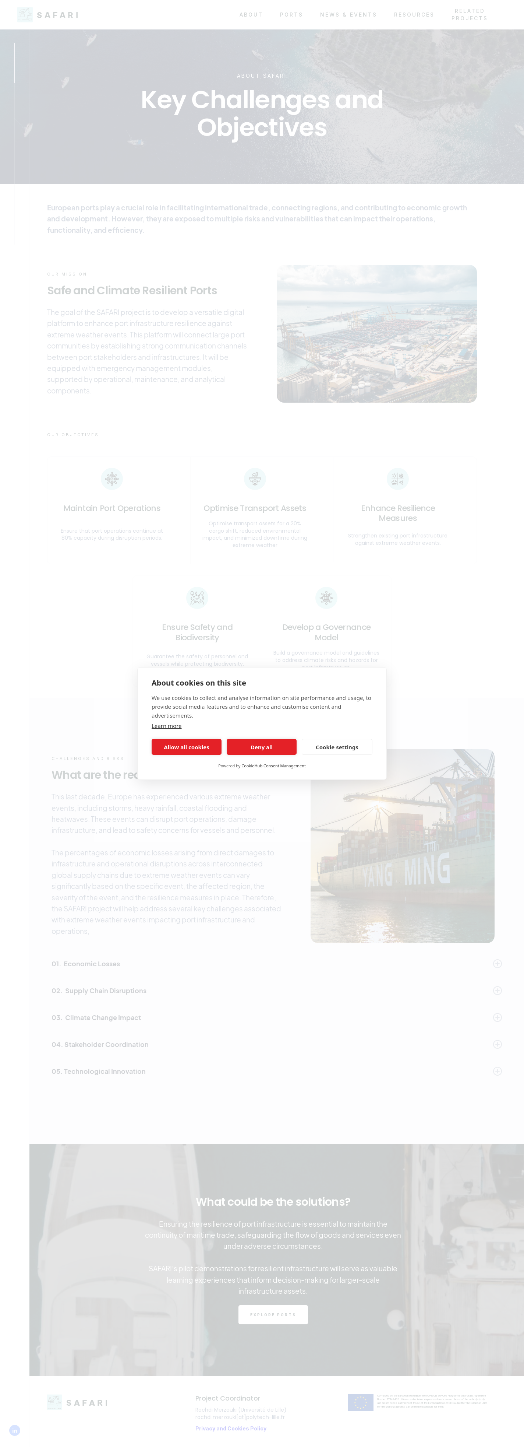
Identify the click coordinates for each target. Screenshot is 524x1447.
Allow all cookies (186, 747)
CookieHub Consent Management (273, 765)
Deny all (262, 747)
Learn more (167, 725)
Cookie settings (337, 747)
